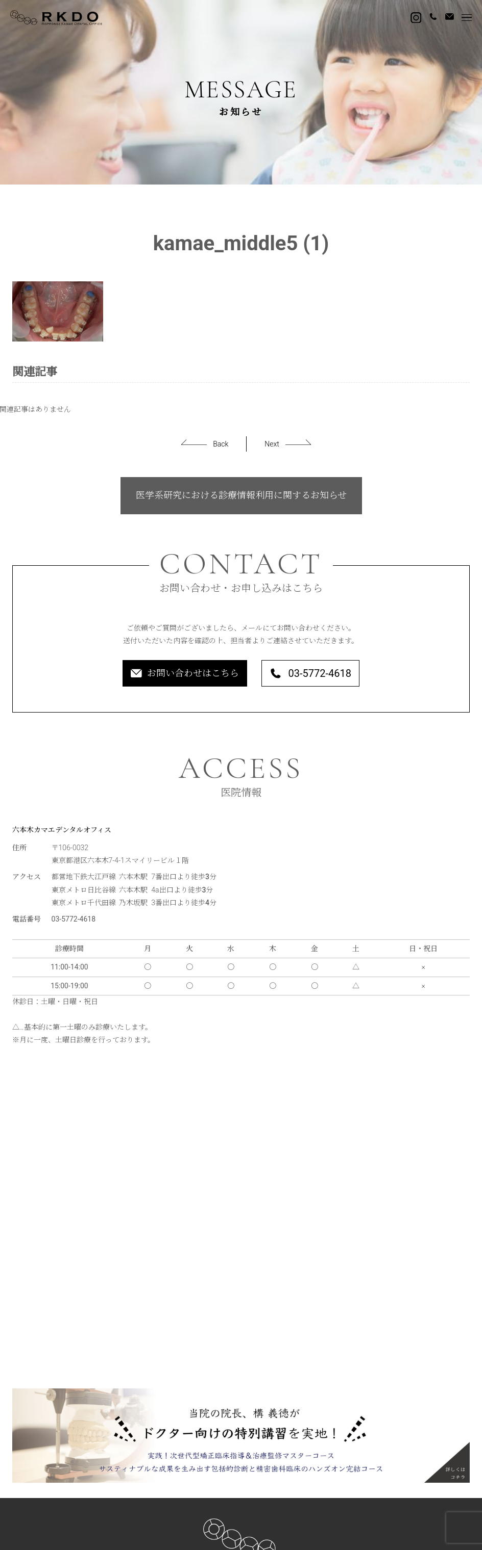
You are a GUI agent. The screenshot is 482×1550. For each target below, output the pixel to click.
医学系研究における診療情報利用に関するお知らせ (241, 495)
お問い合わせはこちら (185, 673)
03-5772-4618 (310, 673)
